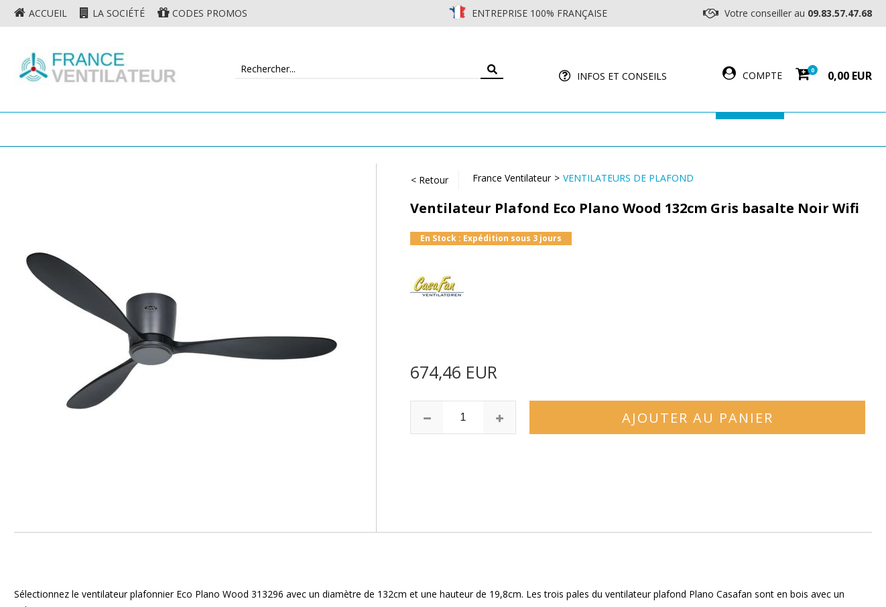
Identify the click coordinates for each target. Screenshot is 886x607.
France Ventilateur (511, 178)
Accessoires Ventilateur (642, 129)
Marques (750, 129)
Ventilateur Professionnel (485, 129)
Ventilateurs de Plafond (628, 178)
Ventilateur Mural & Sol (326, 129)
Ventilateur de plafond (176, 129)
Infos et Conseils (622, 76)
